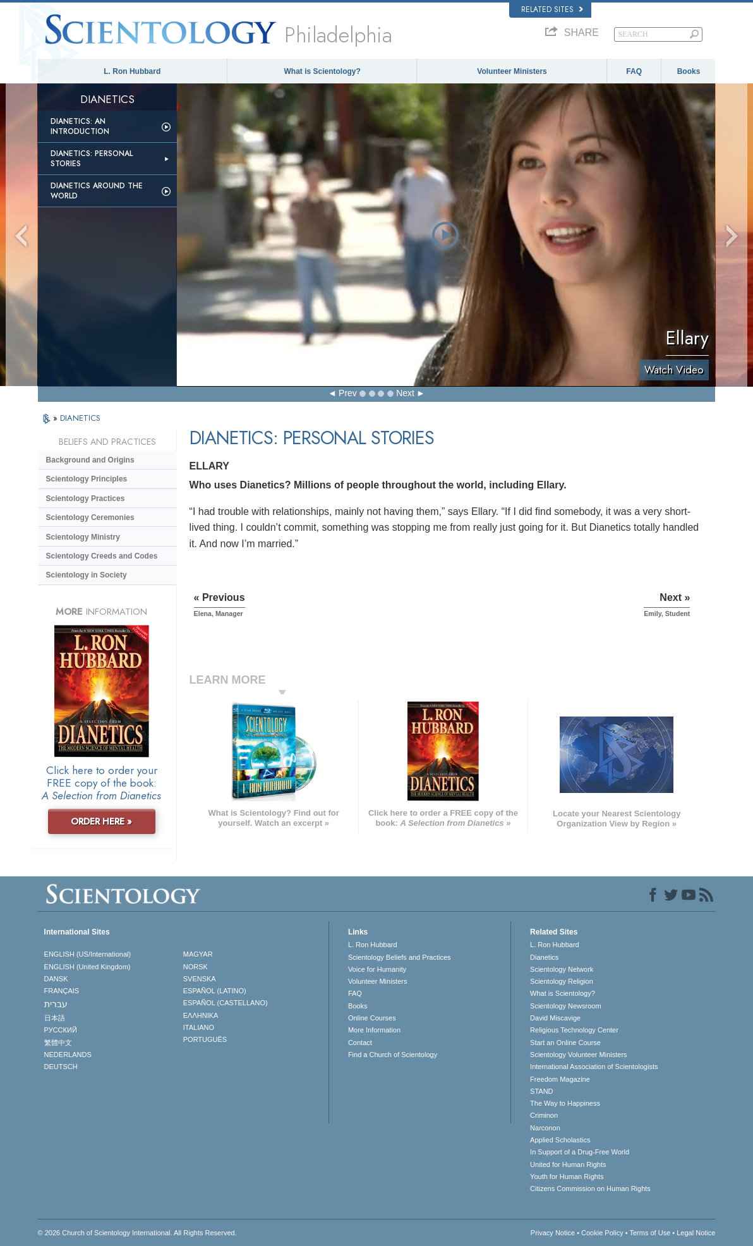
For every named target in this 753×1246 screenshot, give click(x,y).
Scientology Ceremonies (90, 517)
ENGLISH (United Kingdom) (87, 967)
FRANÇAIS (62, 991)
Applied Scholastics (560, 1140)
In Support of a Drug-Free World (579, 1152)
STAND (541, 1091)
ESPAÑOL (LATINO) (214, 991)
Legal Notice (696, 1233)
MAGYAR (198, 954)
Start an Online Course (565, 1042)
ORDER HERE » (101, 821)
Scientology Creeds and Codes (102, 556)
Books (689, 71)
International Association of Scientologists (594, 1066)
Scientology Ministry (83, 537)
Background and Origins (90, 460)
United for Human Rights (568, 1164)
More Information (374, 1030)
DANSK (56, 979)
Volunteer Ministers (511, 71)
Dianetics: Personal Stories (92, 158)
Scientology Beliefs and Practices (399, 957)
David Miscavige (555, 1018)
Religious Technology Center (574, 1030)
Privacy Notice (553, 1233)
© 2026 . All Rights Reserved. (137, 1233)
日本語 (54, 1018)
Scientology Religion (561, 981)
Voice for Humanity (377, 969)
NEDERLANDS (68, 1054)
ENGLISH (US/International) (87, 954)
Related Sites (552, 9)
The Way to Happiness (565, 1103)
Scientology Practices (85, 498)
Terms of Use (649, 1233)
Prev (348, 393)
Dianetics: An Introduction (80, 126)
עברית (56, 1004)
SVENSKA (199, 979)
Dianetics (544, 957)
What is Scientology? (322, 71)
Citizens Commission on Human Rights (590, 1188)
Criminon (544, 1115)
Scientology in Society (86, 575)
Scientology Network (561, 969)
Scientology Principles (87, 479)
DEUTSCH (61, 1066)
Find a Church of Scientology (392, 1054)
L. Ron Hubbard (132, 71)
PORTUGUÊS (205, 1039)
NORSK (195, 967)
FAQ (634, 71)
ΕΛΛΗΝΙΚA (201, 1015)
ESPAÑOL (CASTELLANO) (225, 1003)
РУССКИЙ (60, 1030)
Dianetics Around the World (97, 191)
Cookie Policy (602, 1233)
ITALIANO (198, 1027)
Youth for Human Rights (566, 1176)
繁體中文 (58, 1042)
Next (405, 393)
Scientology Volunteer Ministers (578, 1054)
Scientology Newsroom (565, 1006)
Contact (360, 1042)
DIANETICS (80, 418)
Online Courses (372, 1018)
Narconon (545, 1128)
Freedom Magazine (560, 1079)
